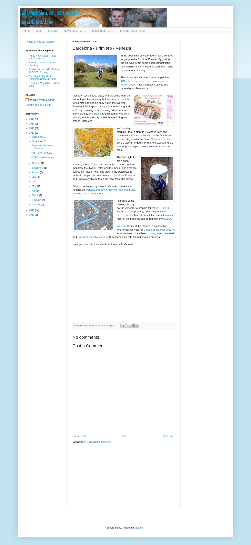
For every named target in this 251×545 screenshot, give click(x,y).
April (34, 190)
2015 (32, 119)
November (38, 141)
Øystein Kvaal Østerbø (42, 99)
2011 (32, 210)
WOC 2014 (162, 208)
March (35, 195)
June (35, 181)
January (36, 204)
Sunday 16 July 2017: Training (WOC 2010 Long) (44, 71)
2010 (32, 214)
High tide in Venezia (41, 152)
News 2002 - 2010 (75, 30)
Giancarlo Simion (161, 139)
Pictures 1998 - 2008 (133, 30)
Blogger (140, 527)
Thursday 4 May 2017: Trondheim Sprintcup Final (42, 77)
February (37, 199)
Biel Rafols (95, 113)
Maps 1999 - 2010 (103, 30)
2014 (32, 123)
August (36, 172)
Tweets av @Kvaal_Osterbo (40, 41)
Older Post (168, 436)
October (36, 163)
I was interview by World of (93, 237)
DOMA (167, 218)
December (38, 137)
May (34, 186)
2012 (32, 132)
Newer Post (80, 436)
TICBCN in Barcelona (42, 157)
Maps (38, 30)
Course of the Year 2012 (157, 229)
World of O (123, 226)
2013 (32, 128)
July (34, 177)
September (38, 168)
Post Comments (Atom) (99, 441)
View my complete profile (38, 105)
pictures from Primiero (122, 175)
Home (26, 30)
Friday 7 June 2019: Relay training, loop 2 (42, 57)
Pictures (53, 30)
